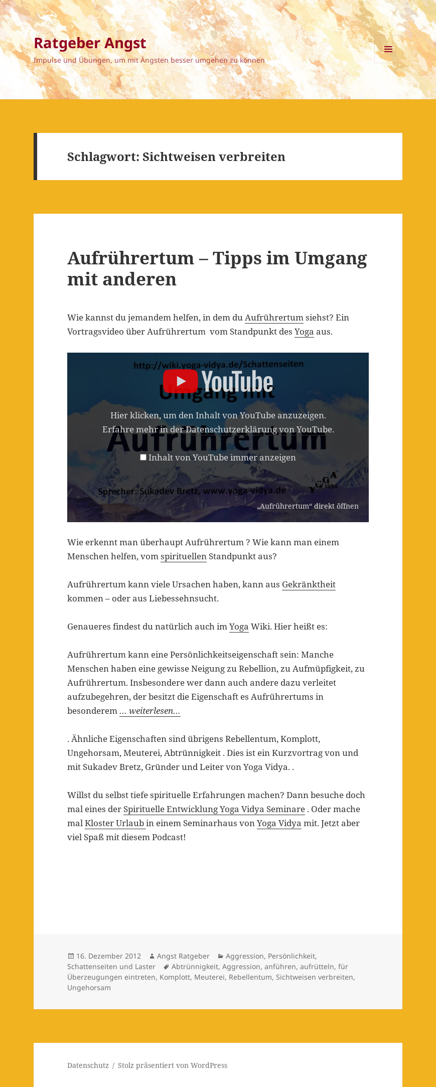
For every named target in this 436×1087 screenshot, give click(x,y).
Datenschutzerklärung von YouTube (259, 429)
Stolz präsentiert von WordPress (172, 1065)
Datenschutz (88, 1065)
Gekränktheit (309, 584)
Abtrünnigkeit (195, 966)
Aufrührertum (274, 317)
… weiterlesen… (150, 710)
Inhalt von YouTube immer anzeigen (222, 457)
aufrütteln (317, 966)
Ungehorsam (89, 987)
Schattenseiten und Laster (111, 966)
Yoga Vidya (279, 823)
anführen (280, 966)
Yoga (304, 331)
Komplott (175, 977)
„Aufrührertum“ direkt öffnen (308, 506)
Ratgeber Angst (90, 42)
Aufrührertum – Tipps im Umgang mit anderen (217, 268)
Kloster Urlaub (115, 823)
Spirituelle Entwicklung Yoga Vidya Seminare (214, 809)
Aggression (245, 956)
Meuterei (209, 977)
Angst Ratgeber (183, 956)
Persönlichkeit (291, 956)
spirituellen (184, 556)
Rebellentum (250, 977)
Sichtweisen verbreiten (314, 977)
